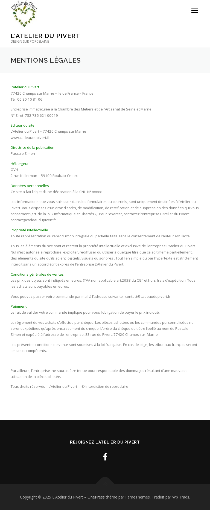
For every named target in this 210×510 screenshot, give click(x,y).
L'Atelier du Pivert (45, 35)
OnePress (96, 497)
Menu (194, 10)
